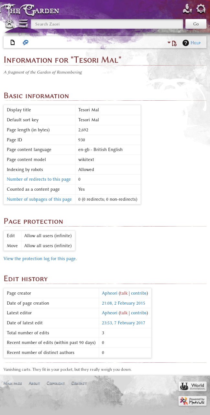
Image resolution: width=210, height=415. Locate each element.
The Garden (33, 10)
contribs (139, 293)
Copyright (56, 382)
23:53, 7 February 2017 (123, 323)
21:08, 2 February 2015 (123, 303)
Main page (12, 382)
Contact (79, 382)
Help (196, 43)
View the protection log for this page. (40, 258)
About (34, 382)
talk (123, 293)
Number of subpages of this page (39, 199)
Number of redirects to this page (39, 179)
